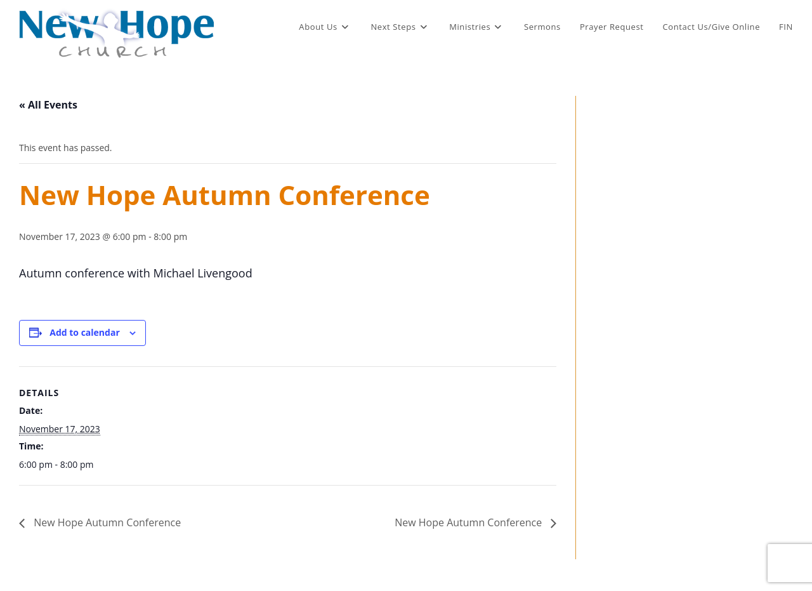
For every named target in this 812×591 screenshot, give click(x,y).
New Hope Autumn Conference (106, 522)
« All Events (48, 105)
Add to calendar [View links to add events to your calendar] (84, 332)
